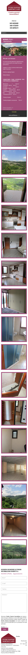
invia (4, 629)
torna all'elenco (14, 115)
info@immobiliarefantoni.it (8, 649)
